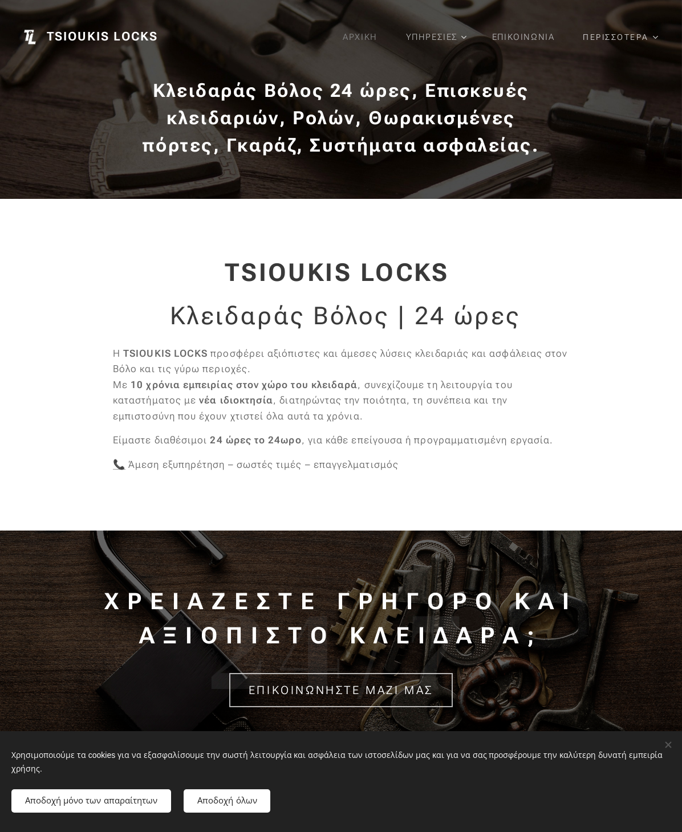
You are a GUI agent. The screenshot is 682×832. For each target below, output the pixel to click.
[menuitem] (362, 37)
